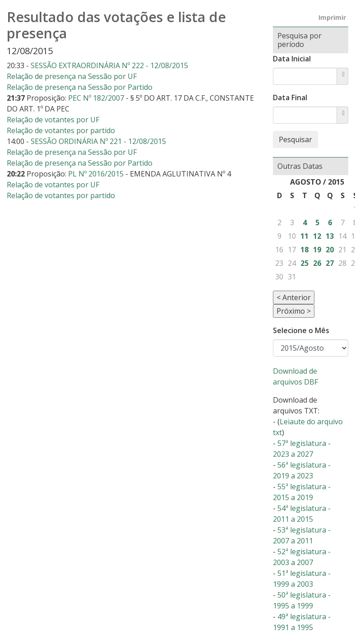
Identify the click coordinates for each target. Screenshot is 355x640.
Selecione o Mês (301, 330)
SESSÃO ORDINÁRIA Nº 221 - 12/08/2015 (98, 141)
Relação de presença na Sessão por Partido (79, 87)
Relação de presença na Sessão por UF (72, 76)
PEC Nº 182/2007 (97, 98)
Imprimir (332, 17)
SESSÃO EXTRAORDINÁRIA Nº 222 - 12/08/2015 (109, 65)
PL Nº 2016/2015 (96, 174)
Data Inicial (292, 59)
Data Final (290, 97)
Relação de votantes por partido (61, 130)
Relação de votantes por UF (53, 120)
